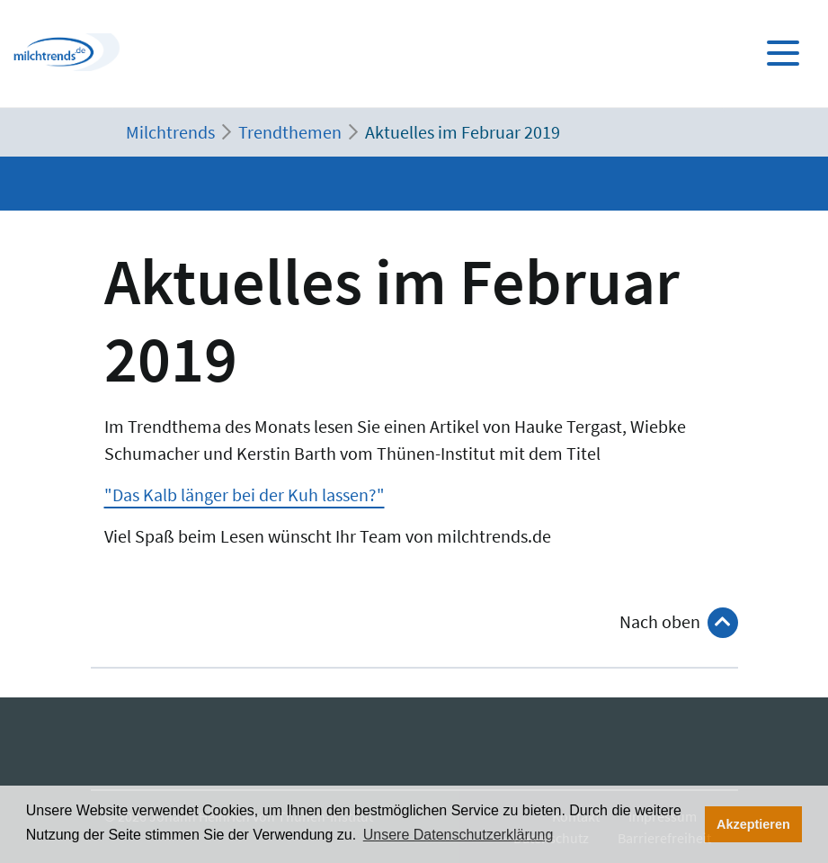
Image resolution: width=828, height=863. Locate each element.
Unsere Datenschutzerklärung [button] (458, 834)
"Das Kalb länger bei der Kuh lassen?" (244, 494)
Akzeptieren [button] (753, 824)
